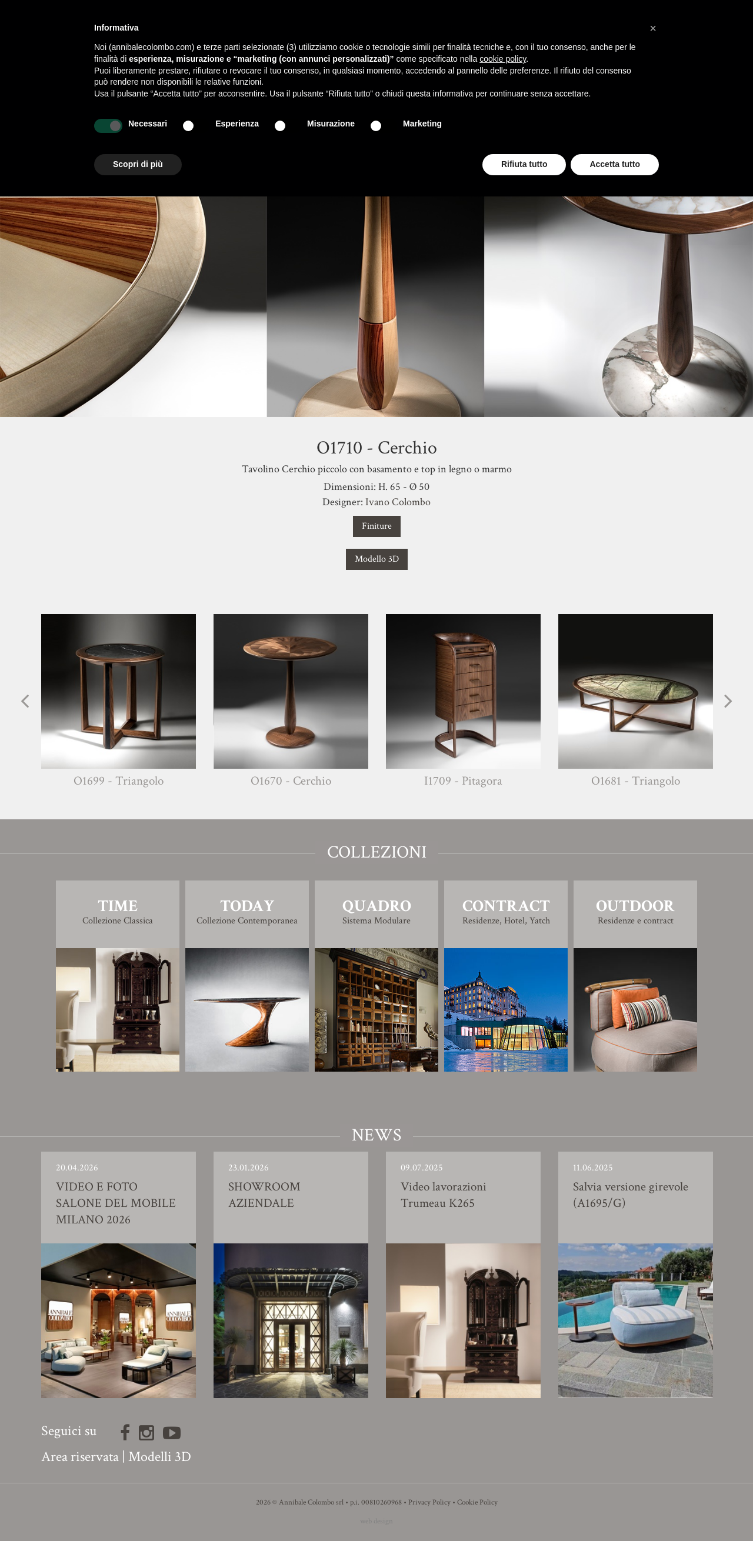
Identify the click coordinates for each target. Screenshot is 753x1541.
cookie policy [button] (502, 59)
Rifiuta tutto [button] (524, 164)
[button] (653, 28)
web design (376, 1521)
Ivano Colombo (398, 502)
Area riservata (80, 1456)
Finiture (377, 526)
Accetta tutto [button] (614, 164)
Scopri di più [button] (138, 164)
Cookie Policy (477, 1502)
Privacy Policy (429, 1502)
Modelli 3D (159, 1456)
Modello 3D (377, 559)
